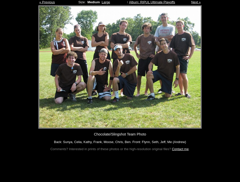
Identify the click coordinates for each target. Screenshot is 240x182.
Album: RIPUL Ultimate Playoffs (152, 2)
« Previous (47, 2)
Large (106, 2)
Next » (196, 2)
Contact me (180, 149)
